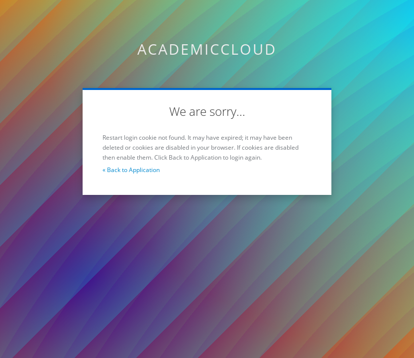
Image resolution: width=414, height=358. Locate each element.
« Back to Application (131, 170)
